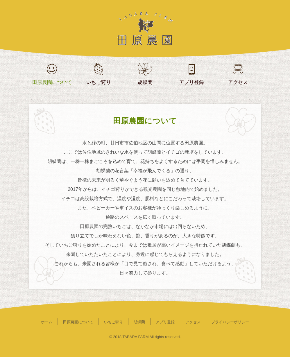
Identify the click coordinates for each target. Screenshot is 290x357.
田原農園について (78, 322)
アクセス (193, 322)
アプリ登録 (165, 322)
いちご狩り (113, 322)
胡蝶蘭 (139, 322)
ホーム (46, 322)
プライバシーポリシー (230, 322)
